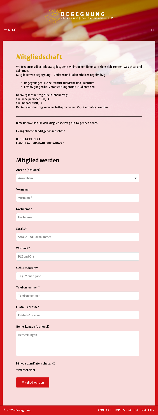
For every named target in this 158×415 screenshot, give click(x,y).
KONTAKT (104, 410)
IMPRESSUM (123, 410)
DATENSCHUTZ (144, 410)
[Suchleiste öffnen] (152, 30)
